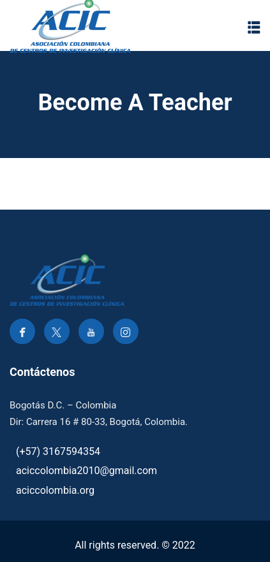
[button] (254, 27)
